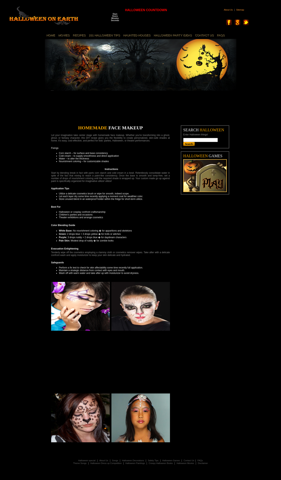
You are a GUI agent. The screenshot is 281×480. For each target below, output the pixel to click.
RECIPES (79, 35)
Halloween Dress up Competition (106, 463)
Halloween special (87, 460)
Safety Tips (153, 460)
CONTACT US (204, 35)
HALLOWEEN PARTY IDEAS (173, 35)
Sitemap (240, 10)
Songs (115, 460)
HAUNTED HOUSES (136, 35)
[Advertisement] (143, 110)
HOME (50, 35)
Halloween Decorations (133, 460)
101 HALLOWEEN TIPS (104, 35)
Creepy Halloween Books (161, 463)
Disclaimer (203, 463)
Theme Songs (79, 463)
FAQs (200, 460)
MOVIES (63, 35)
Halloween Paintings (135, 463)
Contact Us (189, 460)
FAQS (221, 35)
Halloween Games (171, 460)
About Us (228, 10)
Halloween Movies (186, 463)
